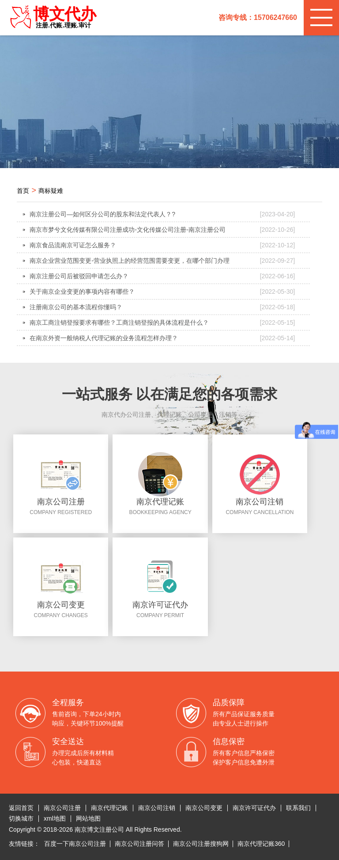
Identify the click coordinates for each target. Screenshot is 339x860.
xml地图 (55, 818)
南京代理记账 (109, 807)
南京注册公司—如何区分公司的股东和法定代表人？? (162, 214)
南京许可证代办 (254, 807)
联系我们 (298, 807)
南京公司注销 (156, 807)
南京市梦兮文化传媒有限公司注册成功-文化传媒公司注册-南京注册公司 (162, 229)
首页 (23, 190)
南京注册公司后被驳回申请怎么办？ (162, 276)
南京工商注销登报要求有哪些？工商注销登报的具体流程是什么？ (162, 322)
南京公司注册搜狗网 (201, 843)
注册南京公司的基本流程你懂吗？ (162, 307)
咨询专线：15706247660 (257, 17)
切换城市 (21, 818)
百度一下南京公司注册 (75, 843)
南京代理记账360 (261, 843)
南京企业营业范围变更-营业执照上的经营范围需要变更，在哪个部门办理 (162, 260)
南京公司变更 (203, 807)
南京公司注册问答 (139, 843)
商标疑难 (50, 190)
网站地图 (88, 818)
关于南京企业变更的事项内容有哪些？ (162, 291)
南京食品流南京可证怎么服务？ (162, 245)
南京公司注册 (62, 807)
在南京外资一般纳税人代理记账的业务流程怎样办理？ (162, 338)
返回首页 (21, 807)
